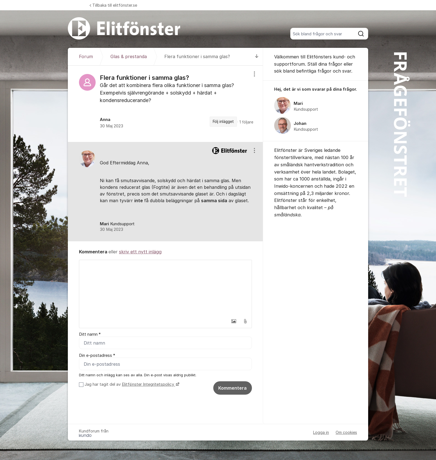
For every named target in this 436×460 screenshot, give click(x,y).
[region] (165, 104)
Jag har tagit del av (131, 384)
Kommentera (232, 388)
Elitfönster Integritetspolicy (148, 384)
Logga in (321, 432)
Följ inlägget (223, 121)
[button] (233, 321)
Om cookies (346, 432)
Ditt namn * (90, 334)
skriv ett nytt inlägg (140, 251)
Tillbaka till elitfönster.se (113, 5)
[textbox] (165, 288)
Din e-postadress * (97, 355)
